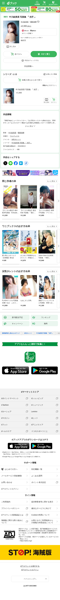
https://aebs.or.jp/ (26, 541)
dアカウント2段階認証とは (12, 515)
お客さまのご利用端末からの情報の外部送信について (42, 521)
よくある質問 (36, 476)
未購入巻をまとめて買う (32, 80)
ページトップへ (30, 579)
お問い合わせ (6, 482)
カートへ (18, 54)
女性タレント (16, 139)
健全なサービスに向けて (41, 508)
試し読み (13, 46)
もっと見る (51, 181)
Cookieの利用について (40, 515)
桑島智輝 (33, 22)
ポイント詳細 (26, 33)
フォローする (38, 21)
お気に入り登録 (51, 74)
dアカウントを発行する (30, 566)
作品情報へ (28, 66)
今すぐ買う (45, 54)
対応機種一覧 (36, 469)
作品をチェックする (32, 60)
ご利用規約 (5, 502)
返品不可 (23, 40)
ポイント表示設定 (38, 482)
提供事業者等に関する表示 (42, 502)
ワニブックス (14, 136)
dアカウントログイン (10, 489)
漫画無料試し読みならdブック (11, 333)
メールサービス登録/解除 (11, 476)
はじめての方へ (9, 469)
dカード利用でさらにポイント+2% (31, 37)
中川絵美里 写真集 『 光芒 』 (28, 89)
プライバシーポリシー (10, 508)
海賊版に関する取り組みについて (12, 521)
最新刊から (53, 85)
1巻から (45, 85)
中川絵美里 (25, 22)
